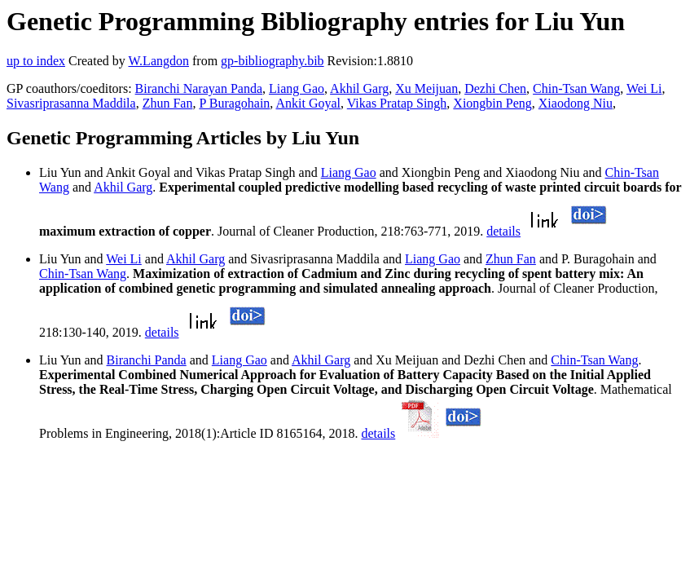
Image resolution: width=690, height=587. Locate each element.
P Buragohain (234, 103)
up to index (36, 61)
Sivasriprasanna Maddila (71, 103)
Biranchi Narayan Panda (198, 88)
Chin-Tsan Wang (576, 88)
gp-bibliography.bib (272, 61)
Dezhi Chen (495, 88)
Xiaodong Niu (575, 103)
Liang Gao (296, 88)
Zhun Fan (168, 103)
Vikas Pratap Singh (397, 103)
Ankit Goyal (308, 103)
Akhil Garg (359, 88)
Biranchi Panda (147, 360)
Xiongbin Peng (492, 103)
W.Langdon (158, 61)
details (503, 231)
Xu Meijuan (426, 88)
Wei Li (644, 88)
